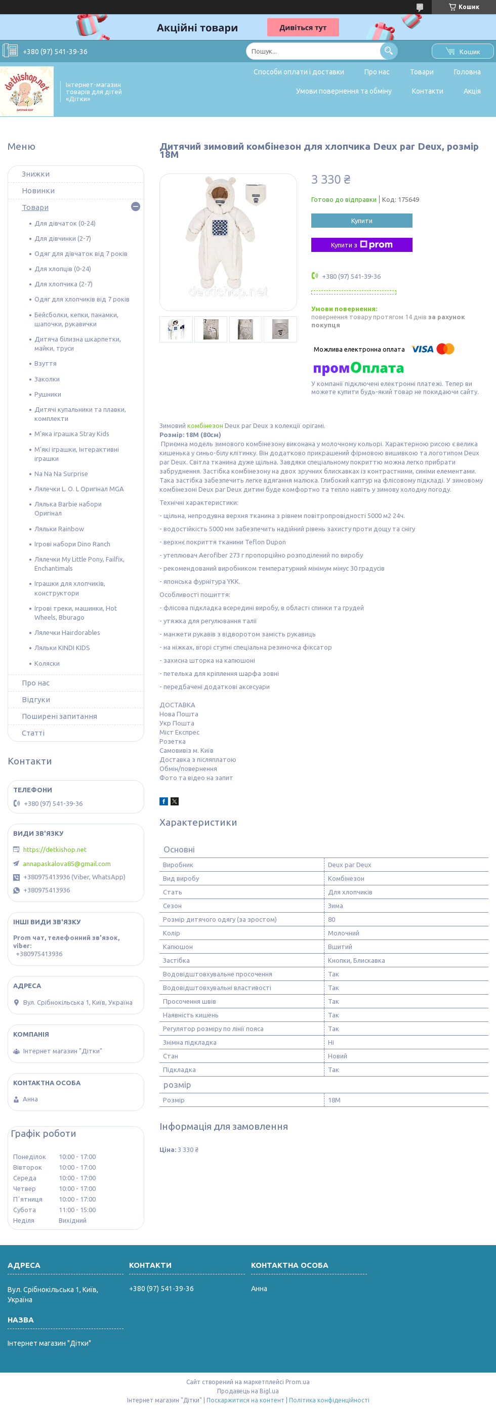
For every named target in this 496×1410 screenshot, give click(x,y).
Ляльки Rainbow (59, 528)
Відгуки (36, 699)
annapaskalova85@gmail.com (67, 863)
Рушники (47, 394)
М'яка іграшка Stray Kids (71, 433)
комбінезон (205, 425)
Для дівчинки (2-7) (62, 238)
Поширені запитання (59, 716)
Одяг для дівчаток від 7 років (81, 253)
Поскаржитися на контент (245, 1400)
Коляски (47, 663)
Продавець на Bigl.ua (248, 1391)
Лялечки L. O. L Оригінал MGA (79, 488)
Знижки (36, 173)
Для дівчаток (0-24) (65, 223)
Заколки (47, 378)
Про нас (377, 72)
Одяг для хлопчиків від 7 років (82, 299)
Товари (422, 72)
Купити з (362, 244)
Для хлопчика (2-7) (63, 283)
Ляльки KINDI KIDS (62, 647)
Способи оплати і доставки (299, 72)
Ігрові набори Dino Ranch (72, 543)
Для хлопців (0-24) (62, 268)
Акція (472, 91)
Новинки (38, 190)
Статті (33, 733)
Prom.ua (297, 1382)
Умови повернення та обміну (344, 91)
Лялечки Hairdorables (67, 632)
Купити (362, 220)
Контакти (427, 91)
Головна (467, 72)
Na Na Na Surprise (61, 473)
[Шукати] (389, 51)
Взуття (45, 363)
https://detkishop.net (55, 849)
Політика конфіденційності (329, 1400)
